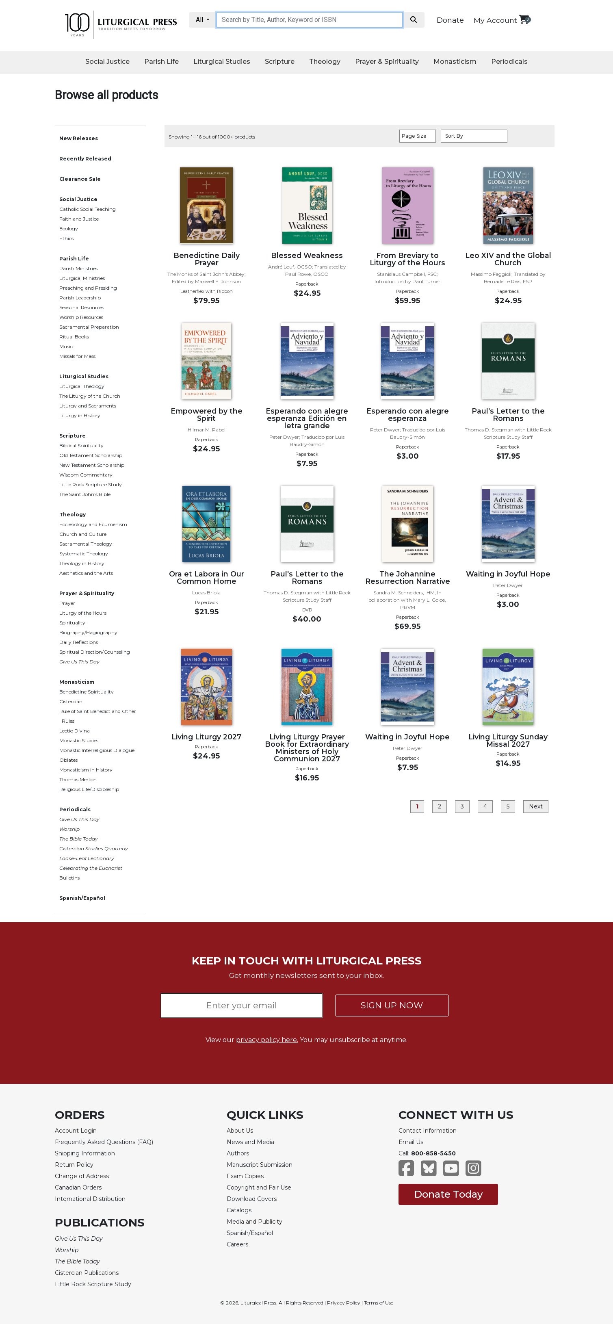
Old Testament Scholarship (90, 455)
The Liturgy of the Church (89, 396)
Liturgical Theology (81, 386)
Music (66, 346)
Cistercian (70, 701)
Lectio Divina (74, 731)
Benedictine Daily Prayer (206, 259)
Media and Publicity (254, 1221)
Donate (450, 20)
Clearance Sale (80, 179)
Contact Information (428, 1130)
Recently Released (85, 159)
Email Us (411, 1142)
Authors (238, 1153)
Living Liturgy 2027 (206, 736)
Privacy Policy (343, 1303)
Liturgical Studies (221, 61)
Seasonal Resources (81, 307)
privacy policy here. (267, 1040)
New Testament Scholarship (91, 465)
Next (536, 806)
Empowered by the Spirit (207, 415)
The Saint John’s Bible (84, 494)
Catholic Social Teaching (87, 209)
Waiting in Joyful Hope (508, 574)
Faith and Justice (79, 219)
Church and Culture (82, 534)
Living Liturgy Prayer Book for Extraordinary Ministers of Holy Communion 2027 (307, 747)
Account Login (76, 1130)
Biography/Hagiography (88, 632)
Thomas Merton (78, 779)
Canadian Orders (78, 1187)
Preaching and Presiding (88, 288)
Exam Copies (245, 1176)
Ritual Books (74, 337)
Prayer (67, 603)
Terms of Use (378, 1303)
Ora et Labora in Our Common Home (206, 577)
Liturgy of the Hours (82, 613)
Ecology (68, 228)
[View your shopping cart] (524, 19)
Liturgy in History (79, 415)
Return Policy (74, 1164)
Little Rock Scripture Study (90, 484)
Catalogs (239, 1210)
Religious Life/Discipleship (89, 789)
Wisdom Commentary (86, 475)
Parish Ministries (78, 268)
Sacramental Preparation (89, 327)
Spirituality (72, 623)
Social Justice (107, 61)
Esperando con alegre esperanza (407, 415)
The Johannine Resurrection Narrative (407, 577)
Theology (324, 61)
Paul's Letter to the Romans (508, 415)
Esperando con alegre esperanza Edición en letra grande (307, 418)
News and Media (250, 1142)
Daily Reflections (78, 642)
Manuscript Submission (259, 1164)
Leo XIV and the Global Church (508, 259)
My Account (495, 20)
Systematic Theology (83, 553)
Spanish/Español (82, 898)
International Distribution (90, 1199)
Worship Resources (81, 317)
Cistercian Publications (87, 1272)
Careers (237, 1244)
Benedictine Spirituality (86, 692)
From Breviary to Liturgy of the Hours (407, 259)
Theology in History (81, 563)
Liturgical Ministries (82, 278)
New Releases (78, 138)
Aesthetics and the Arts (86, 573)
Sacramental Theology (85, 544)
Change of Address (82, 1176)
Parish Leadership (80, 298)
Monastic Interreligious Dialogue (96, 750)
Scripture (280, 61)
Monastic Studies (78, 740)
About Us (240, 1130)
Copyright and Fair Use (259, 1187)
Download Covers (252, 1199)
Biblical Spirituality (81, 445)
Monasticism (455, 61)
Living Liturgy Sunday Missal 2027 (508, 740)
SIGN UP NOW (392, 1005)
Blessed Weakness (307, 255)
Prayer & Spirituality (387, 61)
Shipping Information (85, 1153)
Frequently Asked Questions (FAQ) (104, 1142)
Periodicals (509, 61)
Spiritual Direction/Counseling (94, 652)
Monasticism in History (86, 770)
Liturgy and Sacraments (87, 406)
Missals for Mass (77, 356)
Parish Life (161, 61)
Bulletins (69, 878)
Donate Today (448, 1194)
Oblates (68, 760)
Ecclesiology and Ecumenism (93, 524)
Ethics (66, 238)
